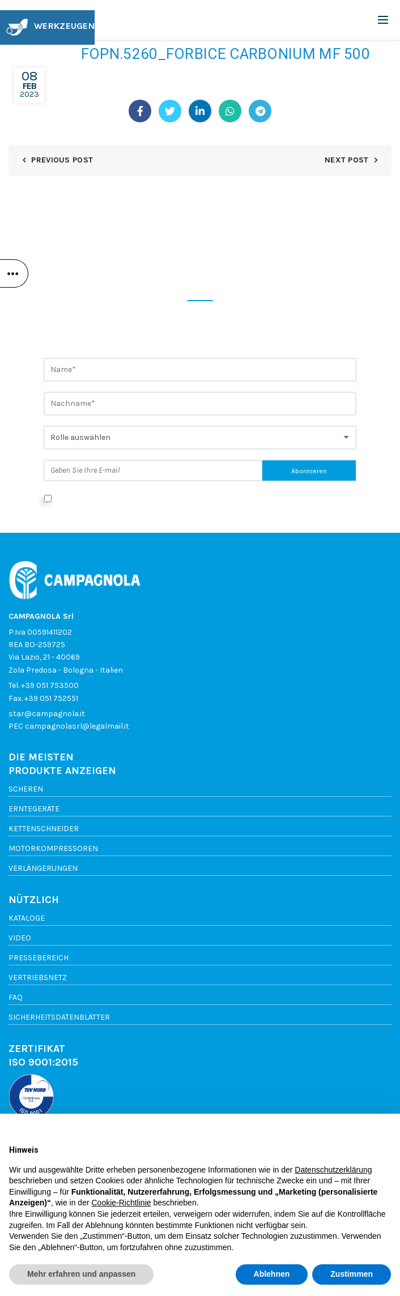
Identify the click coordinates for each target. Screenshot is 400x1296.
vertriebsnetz (37, 977)
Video (19, 938)
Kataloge (26, 918)
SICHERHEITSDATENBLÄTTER (59, 1017)
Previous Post (62, 160)
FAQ (15, 997)
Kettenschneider (43, 828)
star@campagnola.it (46, 713)
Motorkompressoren (53, 848)
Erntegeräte (33, 809)
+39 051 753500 (50, 685)
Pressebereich (38, 958)
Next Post (347, 160)
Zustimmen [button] (351, 1273)
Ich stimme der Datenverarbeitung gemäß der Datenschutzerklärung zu (187, 498)
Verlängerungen (43, 868)
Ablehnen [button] (272, 1273)
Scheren (25, 789)
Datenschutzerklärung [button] (333, 1169)
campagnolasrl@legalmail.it (77, 726)
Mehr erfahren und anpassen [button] (81, 1273)
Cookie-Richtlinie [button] (121, 1202)
